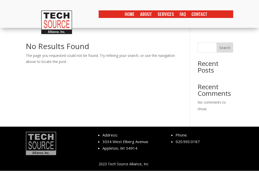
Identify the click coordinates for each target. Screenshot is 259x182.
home (130, 14)
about (146, 14)
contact (199, 14)
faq (183, 14)
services (166, 14)
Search (224, 47)
